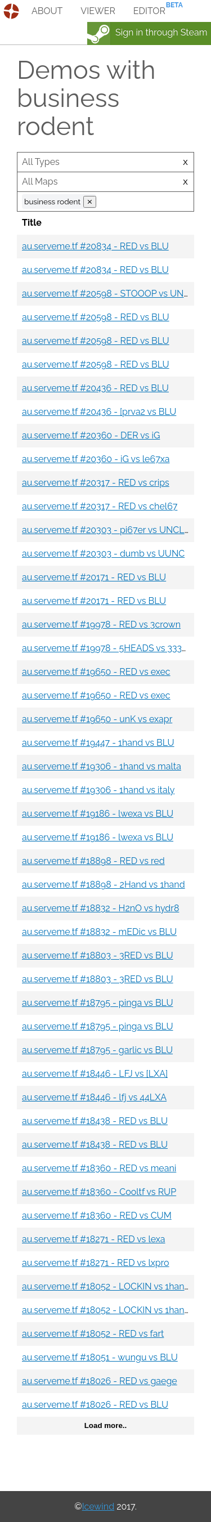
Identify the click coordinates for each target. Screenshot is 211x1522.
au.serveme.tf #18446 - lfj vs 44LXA (94, 1097)
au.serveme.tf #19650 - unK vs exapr (97, 719)
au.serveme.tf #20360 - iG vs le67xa (95, 459)
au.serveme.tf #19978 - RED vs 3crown (101, 624)
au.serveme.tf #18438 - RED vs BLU (95, 1121)
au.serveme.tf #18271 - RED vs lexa (93, 1239)
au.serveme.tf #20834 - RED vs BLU (95, 246)
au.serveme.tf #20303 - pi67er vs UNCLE (106, 530)
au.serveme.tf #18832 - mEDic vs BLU (99, 931)
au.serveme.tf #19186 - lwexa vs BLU (97, 813)
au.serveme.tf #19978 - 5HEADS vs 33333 (106, 648)
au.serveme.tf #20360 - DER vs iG (91, 435)
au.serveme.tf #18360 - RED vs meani (99, 1168)
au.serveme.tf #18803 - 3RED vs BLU (97, 955)
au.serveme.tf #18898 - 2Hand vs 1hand (103, 884)
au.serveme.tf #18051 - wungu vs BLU (100, 1357)
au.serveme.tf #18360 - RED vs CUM (97, 1215)
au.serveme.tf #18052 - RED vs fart (93, 1333)
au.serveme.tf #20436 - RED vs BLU (95, 388)
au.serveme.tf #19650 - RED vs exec (96, 671)
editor (149, 11)
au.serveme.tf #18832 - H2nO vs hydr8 (100, 908)
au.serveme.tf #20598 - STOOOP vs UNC (106, 293)
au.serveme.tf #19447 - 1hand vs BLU (98, 742)
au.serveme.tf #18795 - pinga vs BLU (97, 1002)
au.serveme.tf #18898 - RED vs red (93, 861)
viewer (97, 11)
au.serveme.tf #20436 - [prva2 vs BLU (99, 411)
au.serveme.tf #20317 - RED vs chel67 (99, 506)
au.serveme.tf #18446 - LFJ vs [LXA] (95, 1073)
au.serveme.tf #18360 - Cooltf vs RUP (99, 1192)
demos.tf (13, 11)
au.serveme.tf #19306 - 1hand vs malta (101, 766)
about (47, 11)
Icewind (98, 1506)
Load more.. (105, 1425)
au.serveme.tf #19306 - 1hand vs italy (98, 790)
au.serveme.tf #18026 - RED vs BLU (95, 1404)
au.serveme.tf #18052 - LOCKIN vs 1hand (106, 1286)
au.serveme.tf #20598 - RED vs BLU (95, 317)
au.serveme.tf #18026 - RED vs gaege (99, 1381)
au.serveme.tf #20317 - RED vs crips (95, 482)
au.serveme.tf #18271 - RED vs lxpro (95, 1262)
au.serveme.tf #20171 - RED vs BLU (94, 577)
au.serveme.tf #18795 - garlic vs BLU (97, 1050)
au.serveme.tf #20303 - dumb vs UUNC (103, 553)
